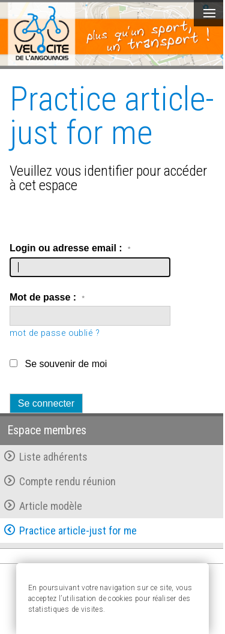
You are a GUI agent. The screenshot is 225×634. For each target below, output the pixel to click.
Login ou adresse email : (70, 248)
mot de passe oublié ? (55, 333)
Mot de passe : (47, 297)
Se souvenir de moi (66, 364)
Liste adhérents (46, 456)
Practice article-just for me (70, 530)
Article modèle (43, 506)
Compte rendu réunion (60, 481)
